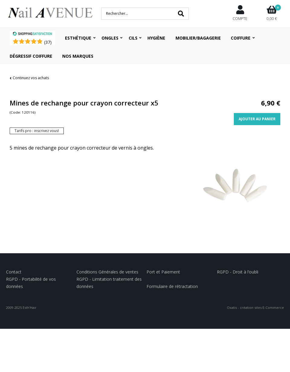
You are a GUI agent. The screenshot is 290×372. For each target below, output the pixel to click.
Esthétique (78, 38)
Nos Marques (77, 56)
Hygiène (156, 38)
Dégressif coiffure (31, 56)
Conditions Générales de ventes (107, 272)
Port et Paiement (163, 272)
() (48, 42)
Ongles (110, 38)
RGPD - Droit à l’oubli (237, 272)
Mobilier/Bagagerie (198, 38)
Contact (13, 272)
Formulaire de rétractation (172, 286)
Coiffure (240, 38)
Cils (133, 38)
